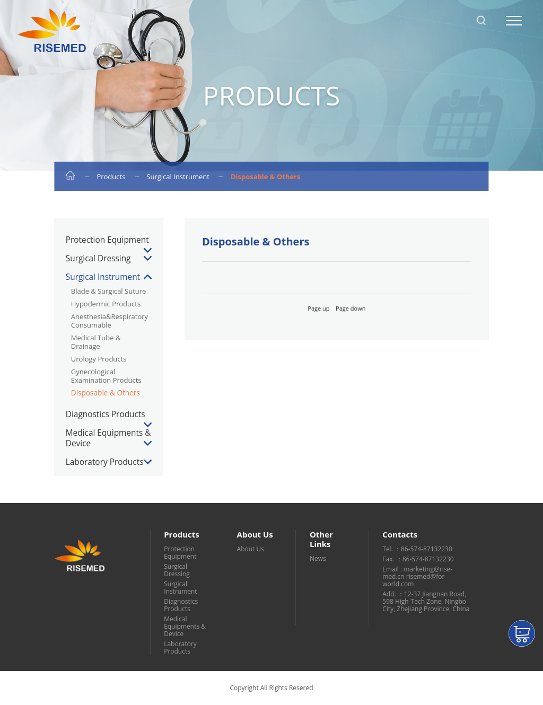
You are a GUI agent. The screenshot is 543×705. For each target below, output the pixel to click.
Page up (318, 308)
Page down (350, 308)
